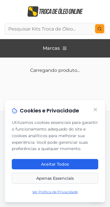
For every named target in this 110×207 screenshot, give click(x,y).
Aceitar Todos (55, 164)
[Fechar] (95, 110)
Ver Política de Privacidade (55, 192)
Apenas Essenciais (55, 178)
